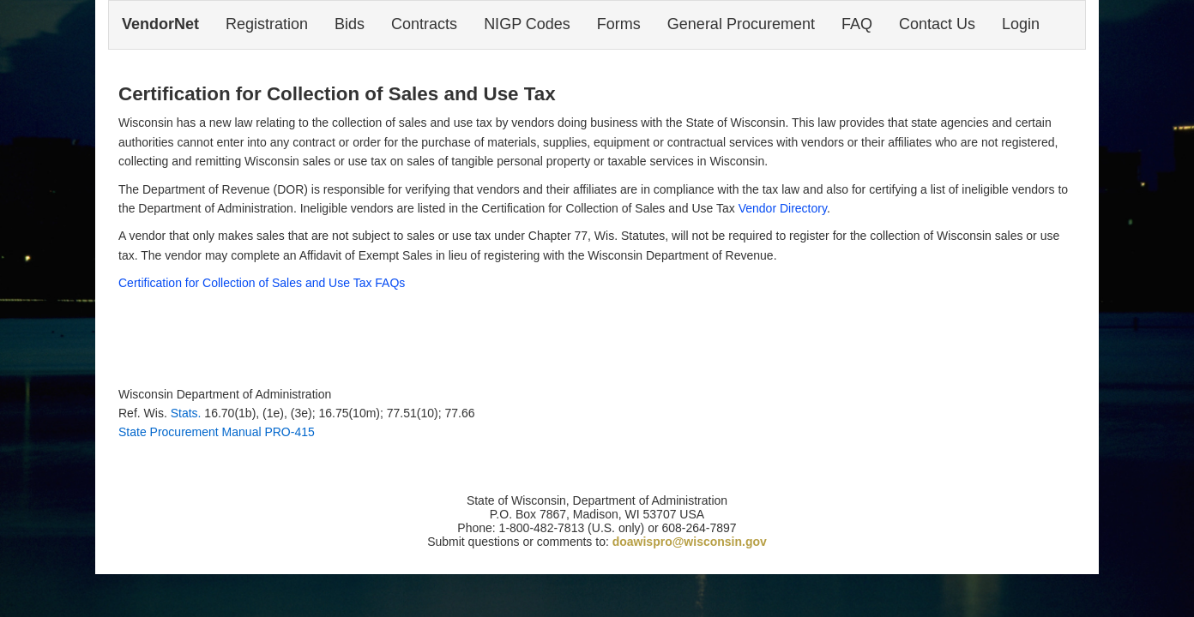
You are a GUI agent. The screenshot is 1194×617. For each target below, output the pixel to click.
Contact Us (937, 24)
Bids (350, 24)
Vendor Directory (783, 208)
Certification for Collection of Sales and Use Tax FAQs (261, 283)
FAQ (856, 24)
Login (1021, 24)
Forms (619, 24)
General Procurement (741, 24)
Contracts (424, 24)
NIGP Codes (527, 24)
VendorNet (160, 24)
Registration (267, 24)
